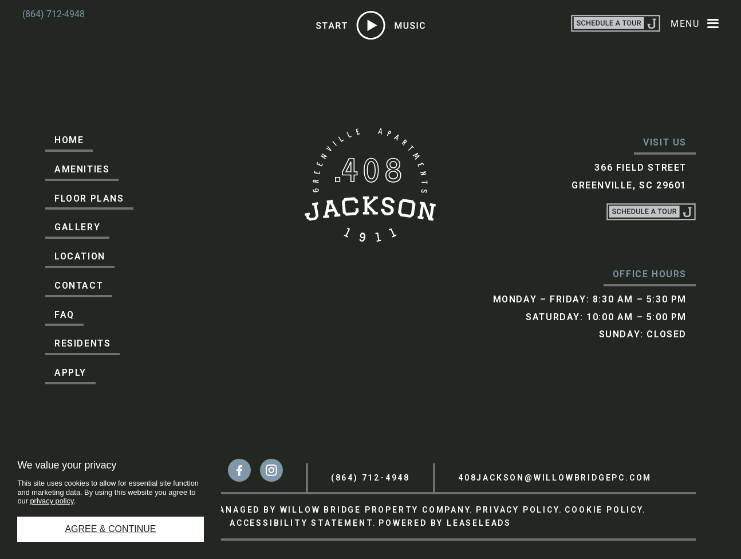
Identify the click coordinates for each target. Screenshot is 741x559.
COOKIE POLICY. (605, 509)
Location (79, 256)
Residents (82, 343)
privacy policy (52, 501)
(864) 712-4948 (53, 14)
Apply (70, 372)
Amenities (81, 169)
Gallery (77, 227)
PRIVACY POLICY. (519, 509)
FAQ (64, 314)
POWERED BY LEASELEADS (445, 522)
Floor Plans (89, 198)
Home (69, 140)
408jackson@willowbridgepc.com (555, 478)
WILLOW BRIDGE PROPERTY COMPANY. (377, 509)
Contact (78, 285)
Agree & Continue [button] (110, 529)
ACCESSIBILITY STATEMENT (301, 522)
